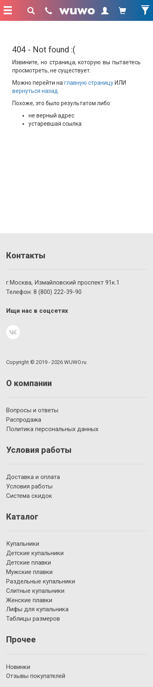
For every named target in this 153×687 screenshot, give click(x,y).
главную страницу (88, 82)
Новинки (18, 667)
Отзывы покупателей (35, 676)
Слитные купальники (35, 590)
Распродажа (23, 419)
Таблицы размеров (33, 618)
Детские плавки (28, 562)
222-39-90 (57, 292)
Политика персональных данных (52, 429)
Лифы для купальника (37, 609)
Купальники (22, 543)
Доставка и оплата (33, 477)
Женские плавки (29, 600)
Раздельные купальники (40, 581)
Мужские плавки (29, 572)
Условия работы (29, 486)
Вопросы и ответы (32, 410)
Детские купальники (35, 553)
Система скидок (29, 495)
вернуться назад (35, 91)
